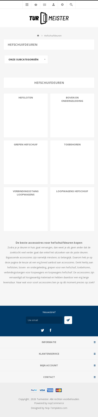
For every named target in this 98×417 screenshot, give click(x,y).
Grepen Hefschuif (26, 144)
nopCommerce (56, 403)
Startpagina (38, 35)
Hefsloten (26, 97)
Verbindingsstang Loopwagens (26, 192)
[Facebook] (50, 330)
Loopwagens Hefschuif (72, 191)
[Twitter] (42, 330)
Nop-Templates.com (56, 408)
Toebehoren (72, 144)
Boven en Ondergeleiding (72, 99)
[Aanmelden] (44, 320)
